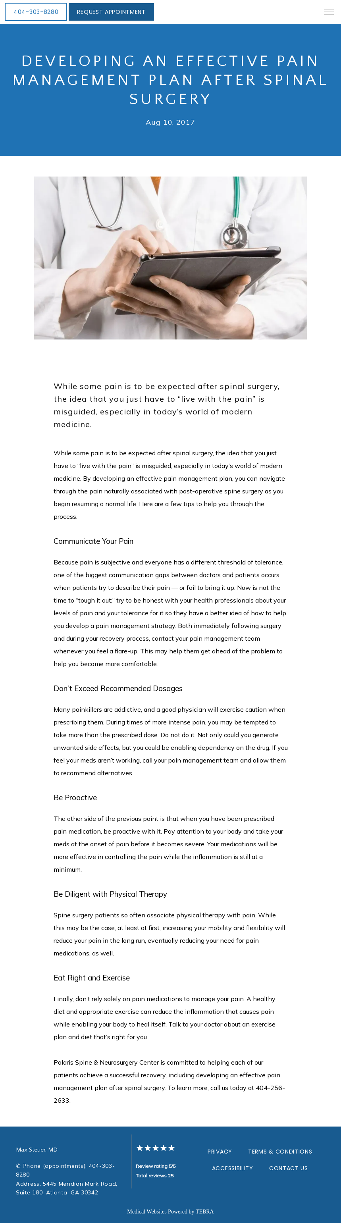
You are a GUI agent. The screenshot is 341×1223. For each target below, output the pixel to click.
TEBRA (205, 1212)
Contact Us (288, 1168)
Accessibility (232, 1168)
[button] (329, 13)
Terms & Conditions (280, 1152)
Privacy (220, 1152)
